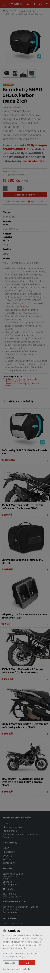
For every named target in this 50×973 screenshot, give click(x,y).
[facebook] (5, 925)
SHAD (17, 107)
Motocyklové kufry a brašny (17, 381)
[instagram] (13, 925)
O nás (5, 823)
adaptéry (24, 306)
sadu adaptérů (34, 161)
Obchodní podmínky (12, 827)
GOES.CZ (7, 855)
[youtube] (21, 925)
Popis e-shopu (10, 830)
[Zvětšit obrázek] (25, 44)
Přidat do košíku (25, 194)
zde (28, 969)
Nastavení (10, 963)
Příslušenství (19, 11)
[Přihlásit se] (34, 4)
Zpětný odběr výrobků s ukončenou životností (20, 836)
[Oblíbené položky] (40, 4)
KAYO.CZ (7, 859)
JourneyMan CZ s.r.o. (14, 901)
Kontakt (7, 868)
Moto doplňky (33, 11)
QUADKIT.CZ (9, 863)
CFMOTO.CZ (9, 852)
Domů (7, 11)
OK (27, 963)
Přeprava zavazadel (27, 379)
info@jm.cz (10, 889)
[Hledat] (28, 4)
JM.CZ (6, 848)
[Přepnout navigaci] (4, 4)
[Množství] (12, 188)
